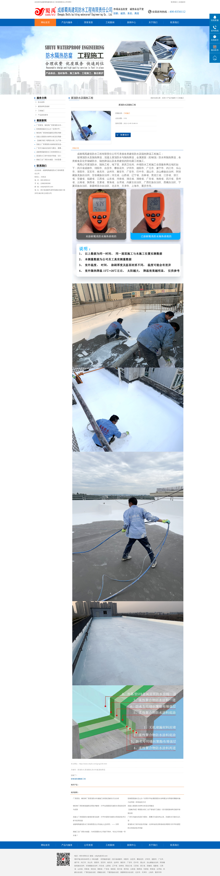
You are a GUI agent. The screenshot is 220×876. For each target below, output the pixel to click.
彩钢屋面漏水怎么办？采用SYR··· (48, 129)
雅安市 (120, 171)
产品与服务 (66, 22)
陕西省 (91, 182)
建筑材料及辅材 (44, 106)
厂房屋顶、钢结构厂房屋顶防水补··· (49, 125)
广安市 (130, 171)
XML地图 (95, 859)
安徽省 (81, 178)
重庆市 (145, 186)
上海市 (135, 186)
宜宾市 (91, 171)
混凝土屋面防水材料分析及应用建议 (141, 806)
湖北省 (130, 178)
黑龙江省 (156, 175)
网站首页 (45, 22)
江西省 (100, 178)
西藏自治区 (170, 182)
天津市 (125, 186)
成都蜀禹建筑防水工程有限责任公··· (49, 152)
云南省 (81, 182)
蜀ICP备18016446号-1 (82, 859)
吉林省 (145, 175)
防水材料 (41, 102)
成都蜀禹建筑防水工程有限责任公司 (97, 154)
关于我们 (153, 22)
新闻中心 (131, 22)
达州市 (110, 171)
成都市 (88, 168)
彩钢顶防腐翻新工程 (78, 779)
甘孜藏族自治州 (100, 175)
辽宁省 (135, 175)
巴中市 (140, 171)
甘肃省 (100, 182)
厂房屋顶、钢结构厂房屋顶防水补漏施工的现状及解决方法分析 (96, 798)
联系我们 (174, 2)
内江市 (170, 168)
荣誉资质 (88, 22)
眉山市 (150, 171)
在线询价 (123, 135)
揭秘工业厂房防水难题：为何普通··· (49, 160)
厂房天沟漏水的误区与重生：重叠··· (49, 148)
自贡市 (108, 168)
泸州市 (130, 168)
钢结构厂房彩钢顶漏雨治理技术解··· (49, 133)
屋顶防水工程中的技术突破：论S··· (49, 156)
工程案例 (110, 22)
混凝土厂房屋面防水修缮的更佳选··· (49, 144)
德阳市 (140, 168)
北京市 (115, 186)
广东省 (150, 178)
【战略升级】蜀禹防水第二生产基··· (49, 140)
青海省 (110, 182)
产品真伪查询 (43, 115)
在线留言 (182, 2)
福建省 (91, 178)
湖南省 (140, 178)
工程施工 (41, 111)
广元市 (150, 168)
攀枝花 (118, 168)
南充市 (100, 171)
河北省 (115, 175)
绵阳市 (98, 168)
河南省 (120, 178)
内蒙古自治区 (134, 182)
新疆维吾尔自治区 (99, 186)
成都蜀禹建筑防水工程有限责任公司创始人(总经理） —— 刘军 (96, 824)
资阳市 (81, 171)
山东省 (110, 178)
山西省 (125, 175)
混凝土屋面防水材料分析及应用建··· (49, 137)
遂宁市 (160, 168)
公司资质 (88, 845)
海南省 (160, 178)
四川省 (81, 168)
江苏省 (167, 175)
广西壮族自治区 (152, 182)
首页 (163, 98)
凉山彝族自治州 (165, 171)
